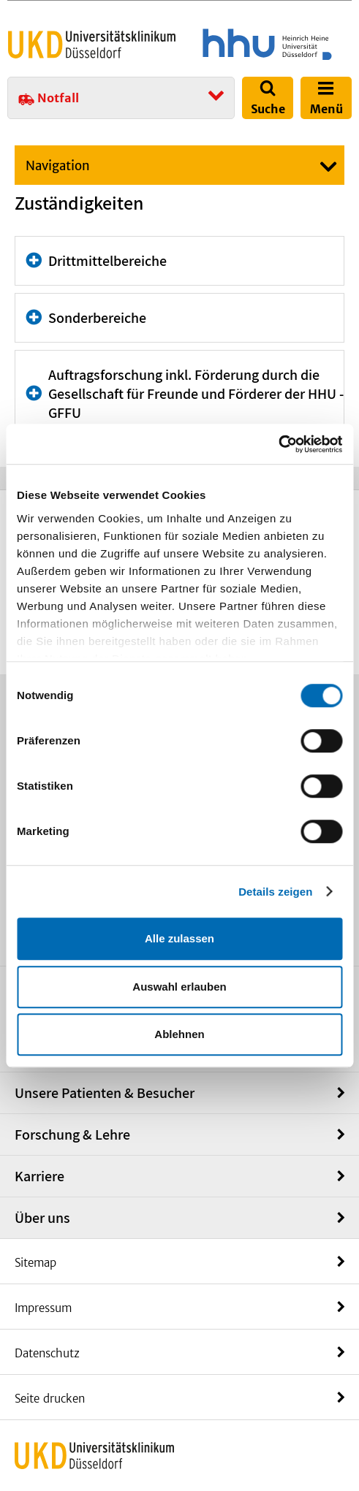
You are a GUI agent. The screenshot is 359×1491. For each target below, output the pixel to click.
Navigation (58, 166)
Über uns (42, 1217)
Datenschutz (47, 1353)
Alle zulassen (179, 938)
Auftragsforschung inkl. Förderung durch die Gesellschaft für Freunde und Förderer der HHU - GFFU (196, 393)
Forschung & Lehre (72, 1134)
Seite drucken (50, 1399)
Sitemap (35, 1263)
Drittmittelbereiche (107, 260)
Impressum (43, 1308)
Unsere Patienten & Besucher (104, 1092)
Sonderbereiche (97, 317)
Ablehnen (179, 1034)
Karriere (39, 1176)
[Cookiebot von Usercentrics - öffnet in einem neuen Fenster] (278, 444)
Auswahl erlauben (179, 986)
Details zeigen (275, 891)
